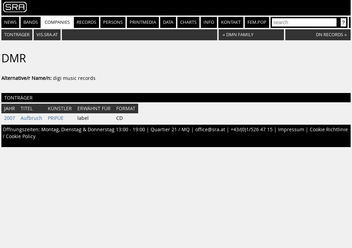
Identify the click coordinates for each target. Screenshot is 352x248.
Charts (188, 22)
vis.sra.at (47, 35)
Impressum (291, 129)
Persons (113, 22)
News (10, 22)
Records (86, 22)
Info (209, 22)
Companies (57, 22)
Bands (30, 22)
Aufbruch (31, 118)
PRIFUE (56, 118)
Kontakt (231, 22)
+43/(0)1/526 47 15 (252, 129)
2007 (9, 118)
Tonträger (17, 35)
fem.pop (257, 22)
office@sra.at (210, 129)
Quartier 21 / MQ (170, 129)
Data (168, 22)
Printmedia (143, 22)
